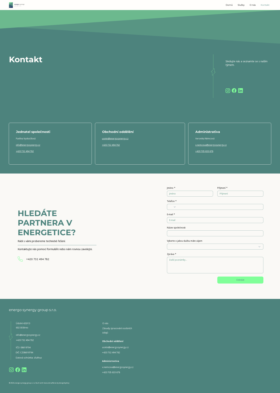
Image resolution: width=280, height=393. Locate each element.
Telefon (172, 201)
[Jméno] (189, 193)
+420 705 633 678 (204, 151)
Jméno (171, 188)
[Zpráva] (215, 265)
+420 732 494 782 (25, 151)
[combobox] (215, 247)
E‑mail (171, 214)
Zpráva (171, 254)
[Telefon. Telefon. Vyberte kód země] (172, 207)
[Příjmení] (239, 193)
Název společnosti (176, 227)
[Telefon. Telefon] (218, 207)
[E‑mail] (214, 220)
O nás (105, 323)
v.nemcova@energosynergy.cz (211, 144)
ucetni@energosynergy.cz (115, 138)
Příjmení (222, 188)
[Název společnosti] (214, 233)
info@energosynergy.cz (28, 144)
